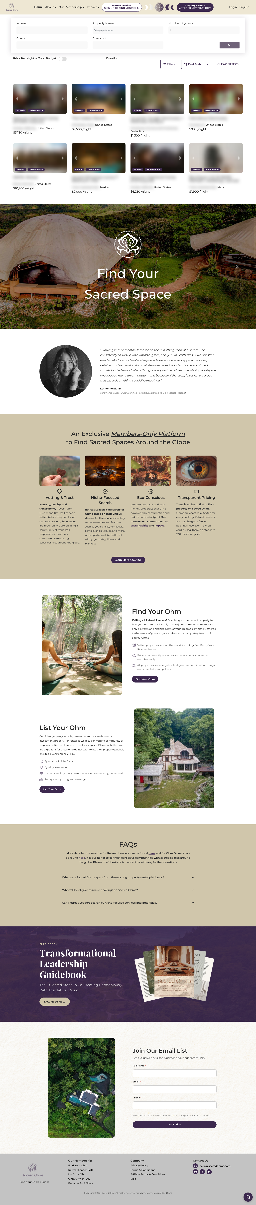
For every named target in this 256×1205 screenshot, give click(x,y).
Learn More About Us (128, 559)
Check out (100, 38)
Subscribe (174, 1124)
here (152, 853)
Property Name (103, 23)
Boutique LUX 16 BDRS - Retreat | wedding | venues (214, 179)
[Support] (248, 1197)
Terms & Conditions (142, 1170)
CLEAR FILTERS (228, 64)
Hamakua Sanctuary (208, 118)
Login (233, 7)
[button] (17, 99)
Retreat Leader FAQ (80, 1170)
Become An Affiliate (80, 1183)
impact (159, 525)
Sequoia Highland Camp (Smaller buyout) (35, 120)
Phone (137, 1097)
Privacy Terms (143, 1193)
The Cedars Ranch (89, 118)
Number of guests (180, 23)
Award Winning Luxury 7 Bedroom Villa (95, 179)
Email (137, 1081)
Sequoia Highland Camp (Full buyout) (153, 179)
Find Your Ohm (145, 679)
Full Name (139, 1065)
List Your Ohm (52, 789)
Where (21, 23)
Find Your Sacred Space (34, 1172)
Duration (112, 58)
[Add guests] (204, 30)
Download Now (54, 1001)
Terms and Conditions (161, 1193)
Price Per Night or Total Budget (34, 58)
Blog (133, 1178)
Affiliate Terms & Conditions (147, 1174)
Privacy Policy (139, 1165)
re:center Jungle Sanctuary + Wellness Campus (156, 120)
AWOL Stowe (25, 177)
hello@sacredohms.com (215, 1166)
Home (38, 7)
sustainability (139, 525)
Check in (22, 38)
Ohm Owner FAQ (79, 1178)
